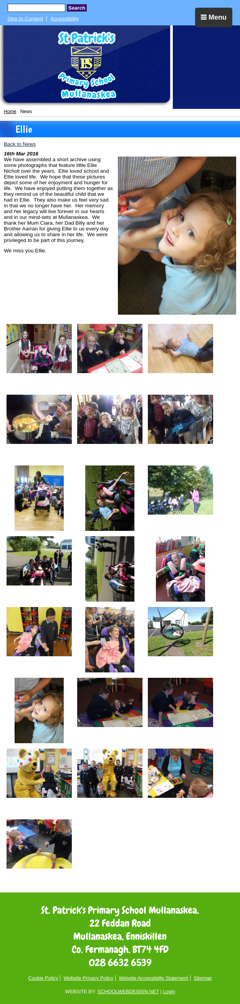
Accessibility (64, 19)
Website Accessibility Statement (153, 978)
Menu (214, 17)
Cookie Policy (43, 978)
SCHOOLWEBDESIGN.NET (128, 991)
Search (76, 8)
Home (10, 111)
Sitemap (203, 978)
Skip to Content (25, 19)
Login (169, 991)
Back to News (20, 144)
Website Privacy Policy (88, 978)
